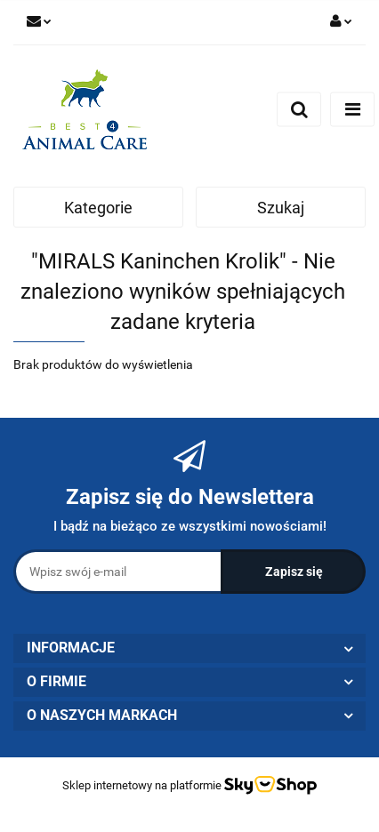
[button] (189, 648)
